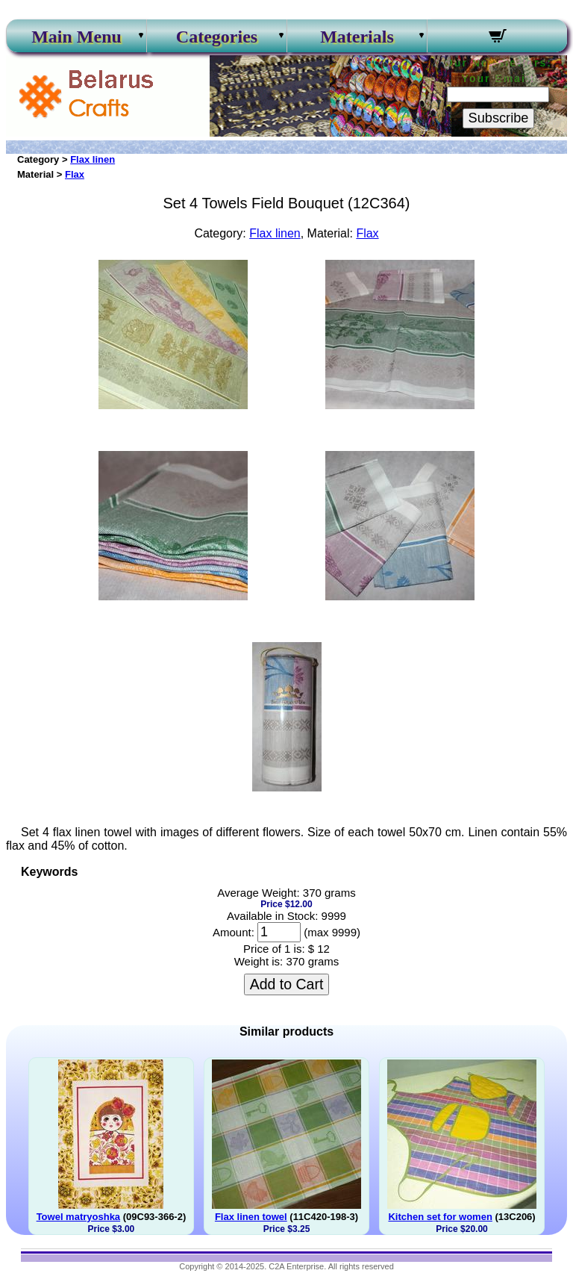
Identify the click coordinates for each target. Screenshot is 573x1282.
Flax (74, 174)
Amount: (233, 932)
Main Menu (76, 36)
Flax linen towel (251, 1216)
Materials (357, 36)
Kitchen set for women (440, 1216)
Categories (216, 36)
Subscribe (499, 118)
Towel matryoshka (78, 1216)
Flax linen (92, 159)
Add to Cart (287, 984)
